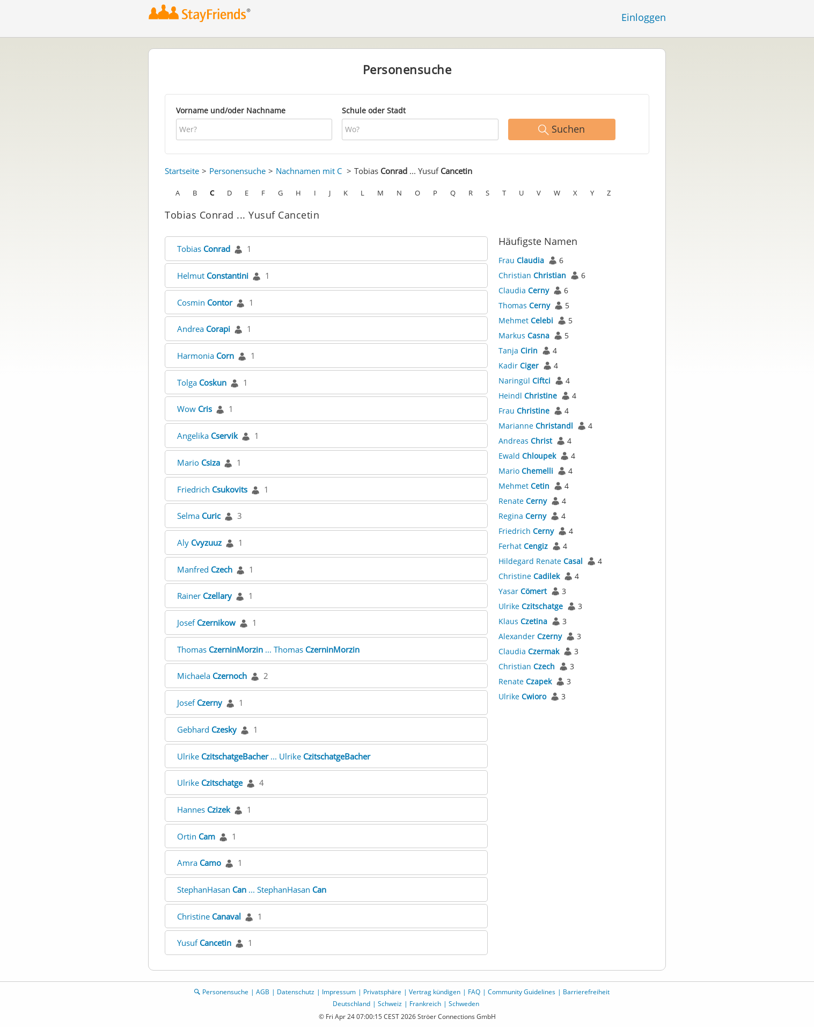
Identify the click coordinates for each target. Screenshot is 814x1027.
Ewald (527, 456)
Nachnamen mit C (309, 170)
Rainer (204, 595)
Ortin (196, 836)
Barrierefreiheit (586, 991)
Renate (522, 501)
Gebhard (207, 729)
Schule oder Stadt (374, 110)
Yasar (522, 591)
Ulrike (210, 782)
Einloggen (643, 17)
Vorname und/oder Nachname (230, 110)
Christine (209, 916)
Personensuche (237, 170)
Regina (522, 516)
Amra (199, 862)
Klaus (522, 621)
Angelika (207, 435)
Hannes (203, 809)
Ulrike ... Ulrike (273, 756)
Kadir (518, 365)
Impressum (339, 991)
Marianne (535, 426)
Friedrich (212, 489)
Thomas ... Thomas (268, 649)
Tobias (203, 248)
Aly (199, 542)
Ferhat (523, 546)
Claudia (523, 290)
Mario (198, 462)
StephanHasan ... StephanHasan (251, 889)
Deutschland (351, 1003)
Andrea (203, 328)
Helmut (212, 275)
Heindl (527, 395)
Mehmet (525, 320)
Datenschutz (295, 991)
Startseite (182, 170)
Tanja (518, 350)
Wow (194, 408)
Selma (199, 515)
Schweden (464, 1003)
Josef (206, 622)
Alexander (530, 636)
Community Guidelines (521, 991)
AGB (262, 991)
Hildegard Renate (540, 561)
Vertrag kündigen (434, 991)
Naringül (524, 380)
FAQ (474, 991)
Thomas (524, 305)
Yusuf (204, 942)
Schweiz (390, 1003)
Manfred (204, 569)
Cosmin (204, 302)
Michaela (212, 675)
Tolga (201, 382)
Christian (532, 275)
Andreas (525, 441)
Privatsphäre (382, 991)
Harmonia (205, 355)
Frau (521, 260)
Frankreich (425, 1003)
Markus (523, 335)
